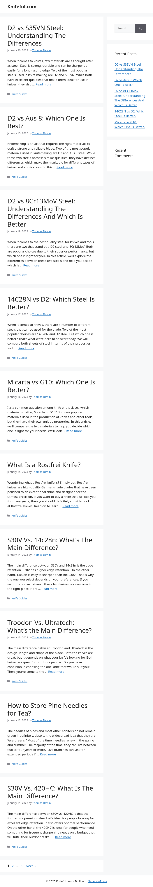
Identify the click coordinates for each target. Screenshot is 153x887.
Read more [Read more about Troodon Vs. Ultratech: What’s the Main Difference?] (56, 671)
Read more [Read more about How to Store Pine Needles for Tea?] (48, 754)
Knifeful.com (21, 6)
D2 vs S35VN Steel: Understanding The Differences (36, 35)
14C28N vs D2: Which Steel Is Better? (51, 303)
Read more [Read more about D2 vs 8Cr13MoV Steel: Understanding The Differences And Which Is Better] (31, 265)
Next (31, 866)
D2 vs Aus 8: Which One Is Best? (46, 122)
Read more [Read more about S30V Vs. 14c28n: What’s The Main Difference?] (49, 589)
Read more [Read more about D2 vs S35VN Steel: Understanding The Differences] (44, 84)
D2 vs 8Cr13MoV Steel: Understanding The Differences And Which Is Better (45, 212)
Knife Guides (19, 94)
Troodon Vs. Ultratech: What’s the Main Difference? (49, 626)
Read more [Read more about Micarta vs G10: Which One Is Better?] (74, 431)
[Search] (140, 28)
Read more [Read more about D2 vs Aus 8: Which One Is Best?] (65, 167)
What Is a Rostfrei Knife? (43, 464)
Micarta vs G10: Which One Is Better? (51, 386)
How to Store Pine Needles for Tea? (47, 709)
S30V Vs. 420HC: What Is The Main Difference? (50, 792)
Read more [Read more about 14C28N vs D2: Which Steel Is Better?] (26, 348)
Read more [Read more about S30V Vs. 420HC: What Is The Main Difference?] (63, 837)
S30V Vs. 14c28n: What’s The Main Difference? (49, 543)
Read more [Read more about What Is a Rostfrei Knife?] (70, 506)
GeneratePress (97, 881)
